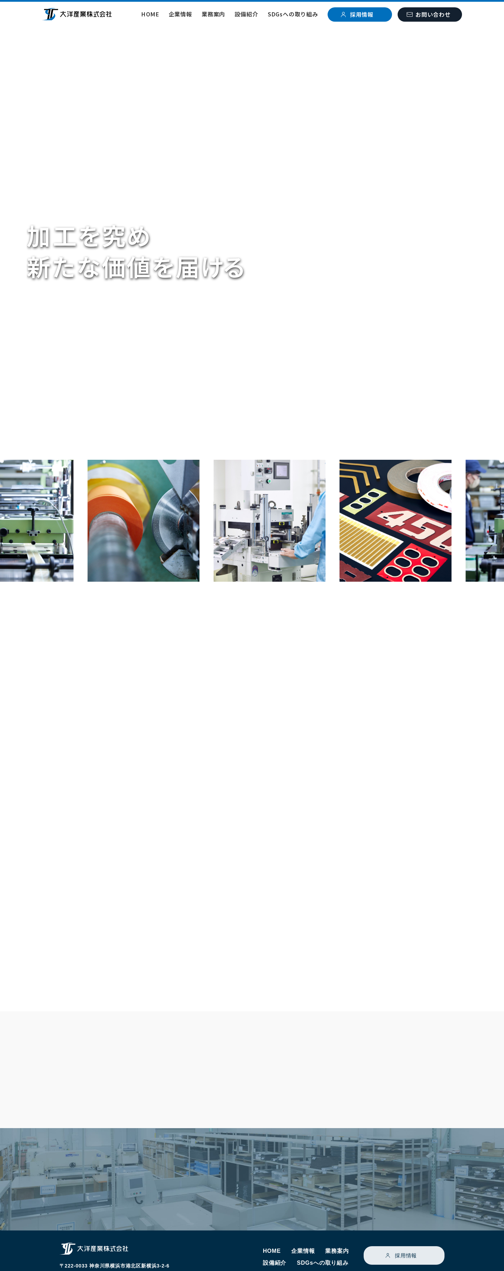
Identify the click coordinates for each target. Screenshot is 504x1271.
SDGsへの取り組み (293, 14)
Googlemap (117, 1242)
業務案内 (213, 14)
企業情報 (180, 14)
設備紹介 (246, 14)
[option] (168, 523)
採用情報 (406, 1223)
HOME (150, 14)
